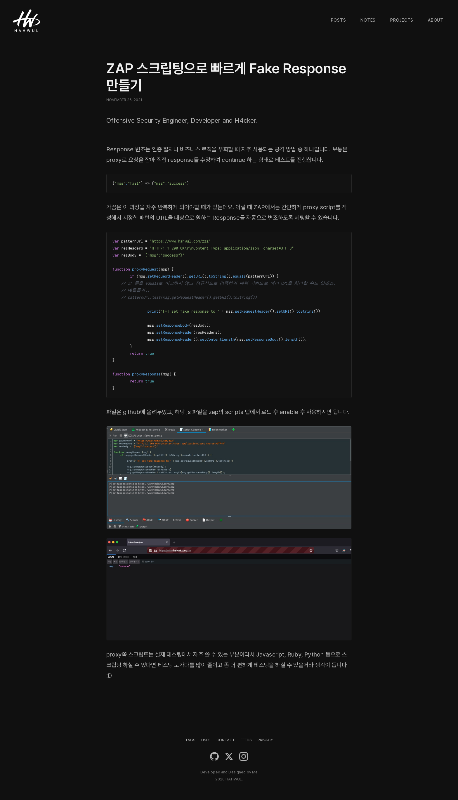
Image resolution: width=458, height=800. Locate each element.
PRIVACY (265, 740)
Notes (368, 20)
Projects (401, 20)
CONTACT (225, 740)
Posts (338, 20)
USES (206, 740)
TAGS (190, 740)
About (435, 20)
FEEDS (246, 740)
